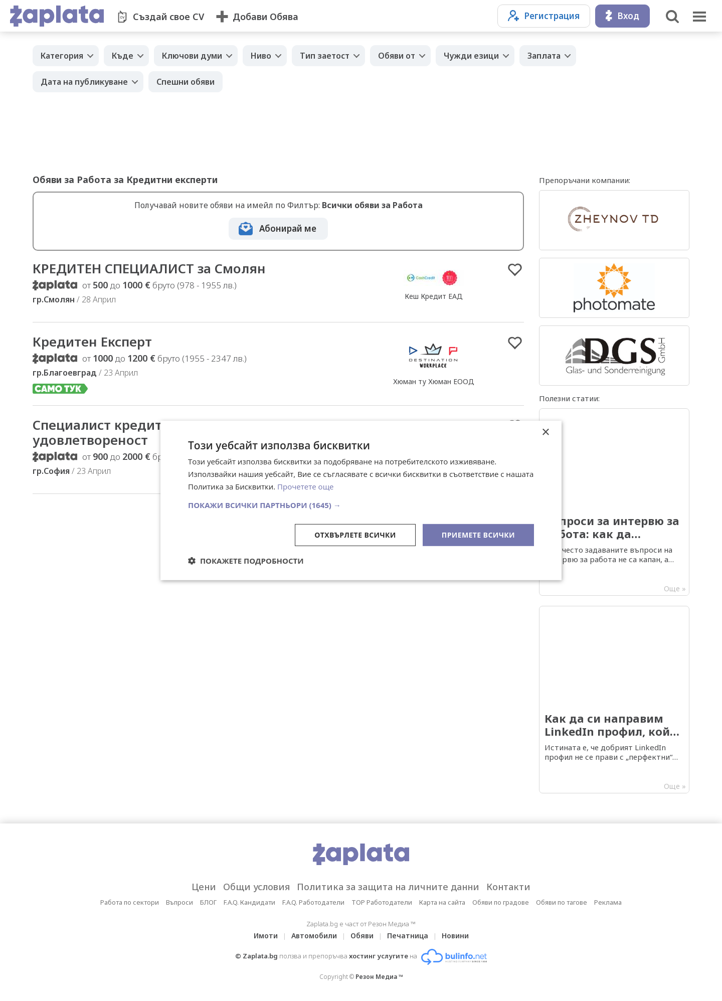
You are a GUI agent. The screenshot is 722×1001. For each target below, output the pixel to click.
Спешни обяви (185, 81)
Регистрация (544, 16)
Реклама (608, 902)
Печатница (407, 935)
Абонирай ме (287, 228)
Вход (622, 16)
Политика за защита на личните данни (388, 887)
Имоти (266, 935)
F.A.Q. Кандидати (249, 902)
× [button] (545, 432)
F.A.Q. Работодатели (313, 902)
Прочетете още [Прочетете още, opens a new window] (305, 486)
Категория (62, 55)
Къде (122, 55)
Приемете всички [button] (478, 534)
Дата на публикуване (84, 81)
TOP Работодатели (381, 902)
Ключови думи (192, 55)
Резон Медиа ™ (379, 976)
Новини (455, 935)
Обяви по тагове (561, 902)
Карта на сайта (442, 902)
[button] (361, 504)
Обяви (362, 935)
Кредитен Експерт (92, 341)
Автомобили (314, 935)
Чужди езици (471, 55)
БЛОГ (208, 902)
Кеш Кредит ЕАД (434, 296)
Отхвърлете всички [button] (355, 534)
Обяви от (396, 55)
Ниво (261, 55)
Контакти (508, 887)
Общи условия (256, 887)
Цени (204, 887)
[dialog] (361, 500)
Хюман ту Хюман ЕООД (433, 381)
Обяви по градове (500, 902)
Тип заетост (324, 55)
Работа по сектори (129, 902)
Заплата (544, 55)
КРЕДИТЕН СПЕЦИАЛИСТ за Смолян (149, 268)
